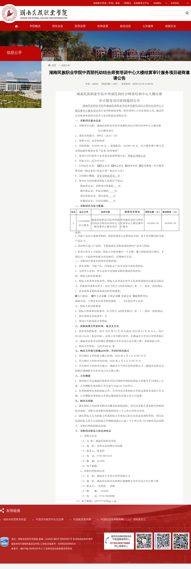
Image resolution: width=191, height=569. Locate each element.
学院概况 (35, 26)
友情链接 (13, 511)
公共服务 (148, 26)
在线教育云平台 (141, 3)
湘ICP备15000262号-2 (31, 548)
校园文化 (170, 26)
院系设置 (80, 26)
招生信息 (57, 26)
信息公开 (65, 65)
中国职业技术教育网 (112, 519)
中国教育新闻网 (82, 519)
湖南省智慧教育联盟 (14, 519)
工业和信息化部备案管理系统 (57, 548)
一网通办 (126, 3)
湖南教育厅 (139, 519)
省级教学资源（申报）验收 (106, 3)
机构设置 (102, 26)
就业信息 (125, 26)
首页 (52, 65)
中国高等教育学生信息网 (50, 519)
